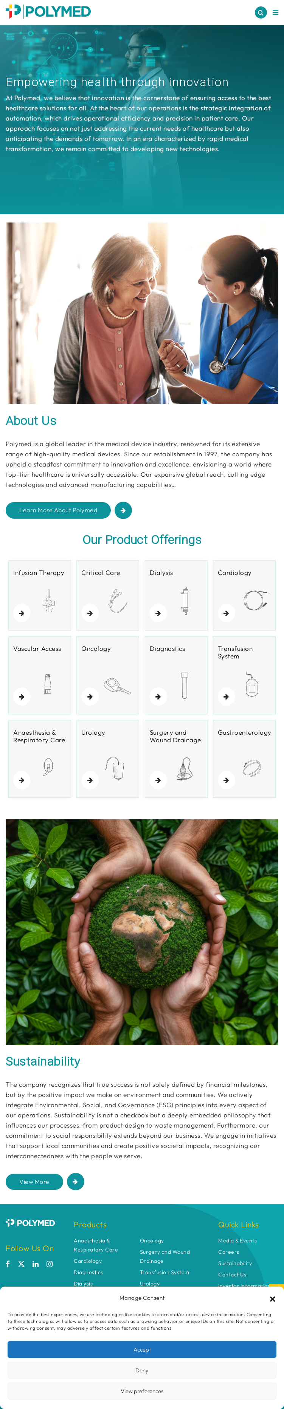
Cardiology (88, 1261)
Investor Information (244, 1285)
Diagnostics (88, 1272)
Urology (150, 1283)
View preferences (142, 1391)
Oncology (152, 1240)
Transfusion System (164, 1272)
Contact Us (232, 1274)
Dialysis (83, 1283)
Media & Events (237, 1240)
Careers (228, 1251)
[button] (272, 1298)
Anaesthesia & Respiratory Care (96, 1245)
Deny (142, 1370)
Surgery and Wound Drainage (165, 1256)
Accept (142, 1349)
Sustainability (235, 1263)
